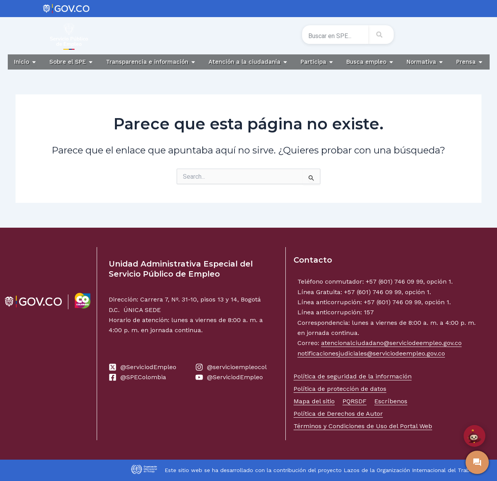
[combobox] (335, 36)
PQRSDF (354, 401)
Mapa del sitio (314, 401)
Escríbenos (390, 401)
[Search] (381, 34)
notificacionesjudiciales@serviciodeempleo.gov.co (371, 353)
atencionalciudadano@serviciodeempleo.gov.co (391, 343)
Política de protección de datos (340, 388)
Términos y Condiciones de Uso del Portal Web (363, 426)
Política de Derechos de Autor (338, 413)
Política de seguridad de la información (353, 376)
